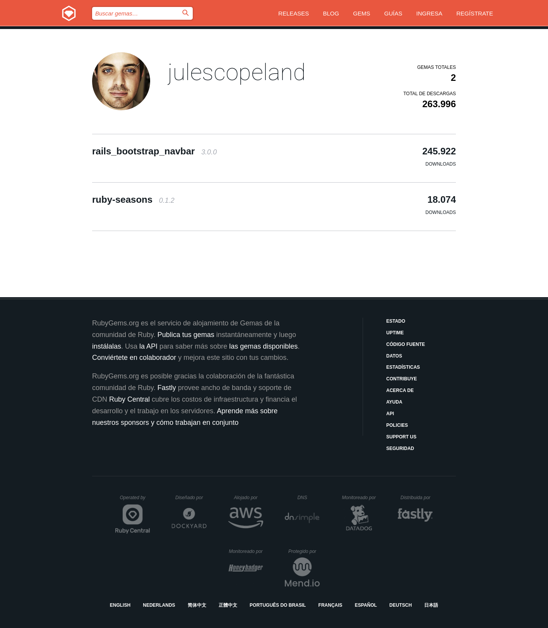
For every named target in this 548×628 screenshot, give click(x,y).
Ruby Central (129, 399)
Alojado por (248, 497)
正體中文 (228, 605)
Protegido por (304, 551)
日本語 (431, 605)
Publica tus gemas (186, 335)
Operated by (135, 500)
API (390, 413)
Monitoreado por (359, 497)
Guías (393, 13)
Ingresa (429, 13)
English (120, 605)
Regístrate (474, 13)
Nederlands (159, 605)
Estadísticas (403, 367)
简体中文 (197, 605)
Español (366, 605)
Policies (397, 425)
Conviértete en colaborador (134, 357)
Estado (395, 321)
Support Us (401, 437)
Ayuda (394, 402)
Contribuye (401, 379)
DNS (308, 497)
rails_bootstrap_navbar (154, 151)
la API (148, 346)
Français (330, 605)
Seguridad (400, 448)
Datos (394, 356)
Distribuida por (417, 497)
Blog (331, 13)
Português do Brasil (278, 605)
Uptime (395, 332)
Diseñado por (191, 497)
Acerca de (400, 390)
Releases (293, 13)
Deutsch (400, 605)
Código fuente (405, 344)
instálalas (106, 346)
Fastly (167, 388)
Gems (361, 13)
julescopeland (237, 72)
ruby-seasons (133, 199)
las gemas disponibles (263, 346)
